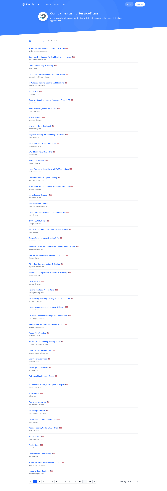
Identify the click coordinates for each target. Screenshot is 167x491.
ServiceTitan (55, 41)
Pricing (57, 4)
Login (129, 4)
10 (75, 482)
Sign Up (140, 4)
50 (90, 482)
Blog (65, 4)
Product (48, 4)
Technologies (41, 41)
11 (80, 482)
